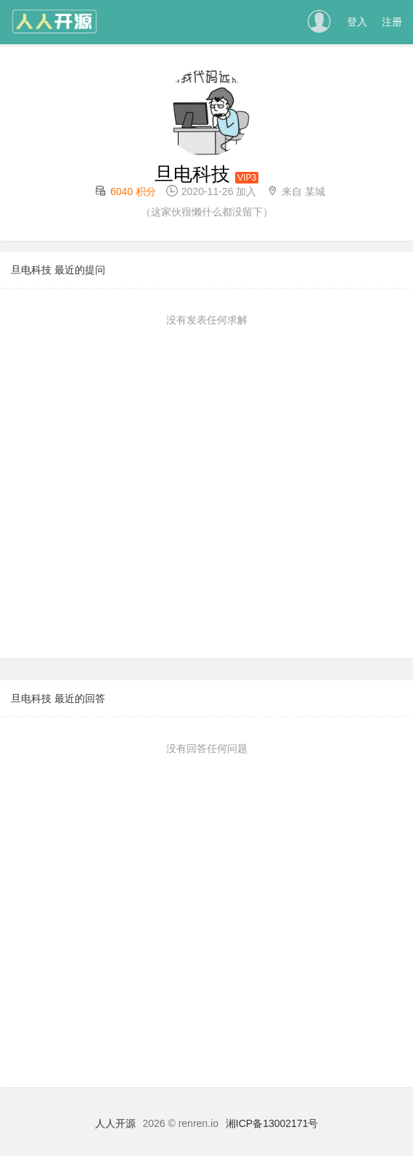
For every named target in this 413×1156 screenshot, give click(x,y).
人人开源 (115, 1123)
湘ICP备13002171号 (272, 1123)
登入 (357, 22)
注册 (392, 22)
